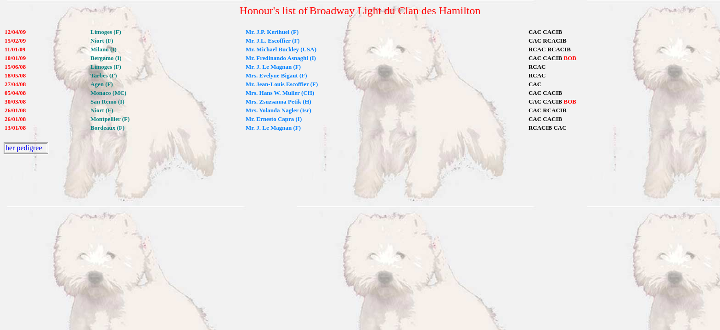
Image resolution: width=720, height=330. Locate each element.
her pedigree (24, 148)
